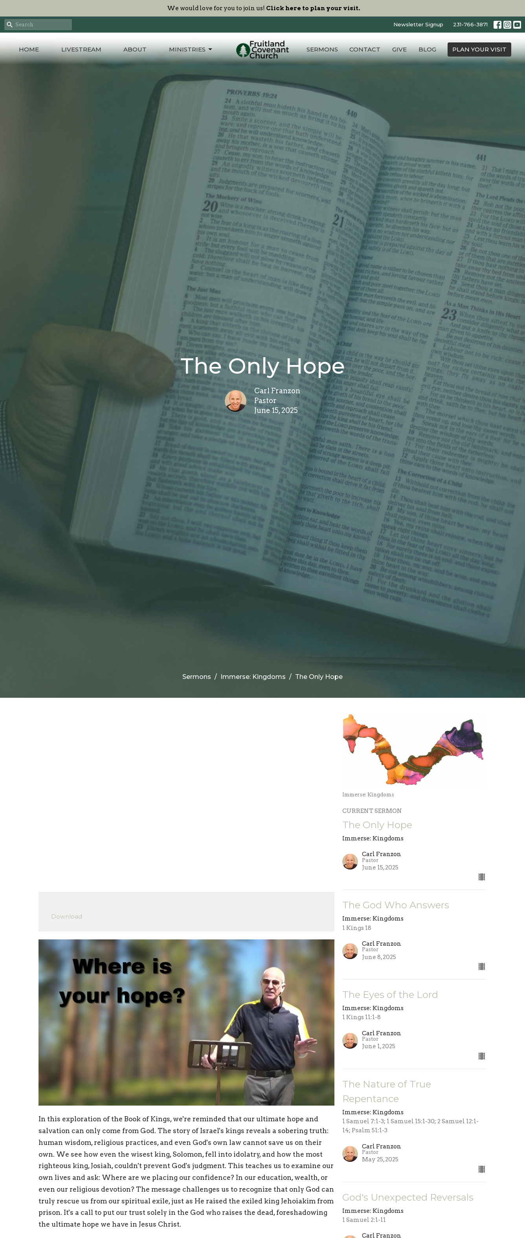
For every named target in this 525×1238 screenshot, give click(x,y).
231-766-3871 (470, 24)
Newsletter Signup (418, 24)
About (135, 49)
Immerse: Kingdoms (253, 676)
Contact (364, 49)
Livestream (81, 49)
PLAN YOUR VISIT (479, 49)
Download (66, 916)
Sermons (322, 49)
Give (399, 49)
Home (29, 49)
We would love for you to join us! (263, 8)
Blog (427, 49)
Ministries (191, 49)
